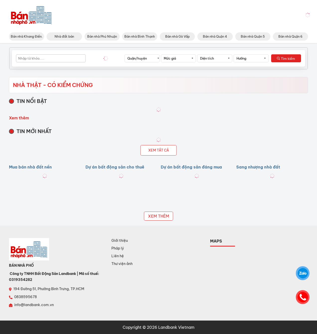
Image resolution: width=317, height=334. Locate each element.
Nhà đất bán (64, 36)
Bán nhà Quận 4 (215, 36)
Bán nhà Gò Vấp (177, 36)
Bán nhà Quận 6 (290, 36)
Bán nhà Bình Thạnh (139, 36)
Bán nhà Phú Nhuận (102, 36)
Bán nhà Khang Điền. (27, 36)
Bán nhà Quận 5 (253, 36)
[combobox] (142, 58)
